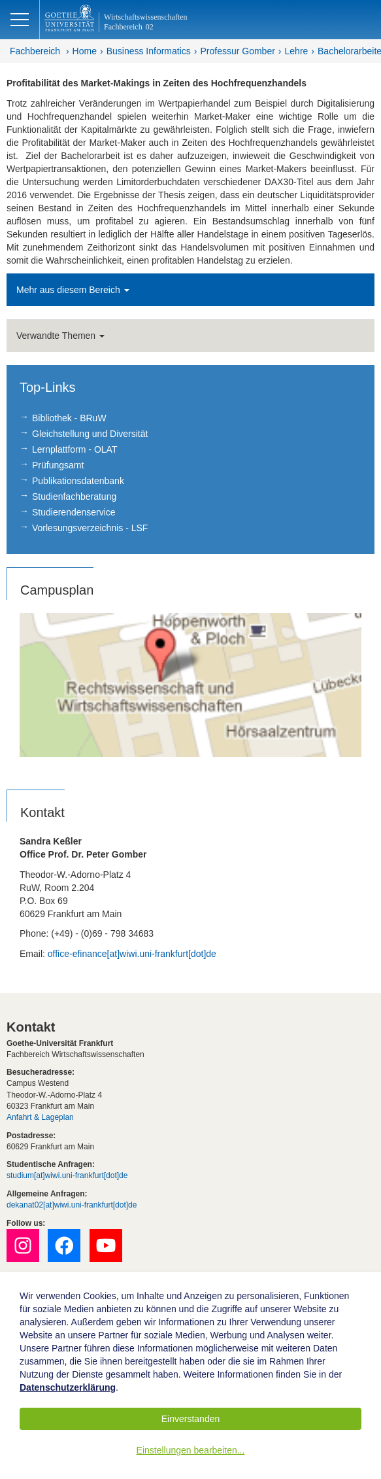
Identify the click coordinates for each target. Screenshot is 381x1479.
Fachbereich (35, 51)
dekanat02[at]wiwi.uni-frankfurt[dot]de (72, 1204)
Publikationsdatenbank (78, 481)
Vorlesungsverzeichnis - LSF (90, 528)
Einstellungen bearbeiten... (191, 1450)
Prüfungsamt (58, 465)
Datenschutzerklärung (68, 1387)
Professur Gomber (237, 51)
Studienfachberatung (74, 496)
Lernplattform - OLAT (74, 449)
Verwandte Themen (60, 335)
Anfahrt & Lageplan (40, 1117)
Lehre (296, 51)
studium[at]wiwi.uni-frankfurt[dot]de (67, 1175)
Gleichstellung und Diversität (90, 433)
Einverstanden (190, 1419)
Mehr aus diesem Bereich (72, 290)
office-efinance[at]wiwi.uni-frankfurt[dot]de (132, 953)
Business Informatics (149, 51)
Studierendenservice (74, 512)
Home (85, 51)
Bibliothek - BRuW (69, 418)
